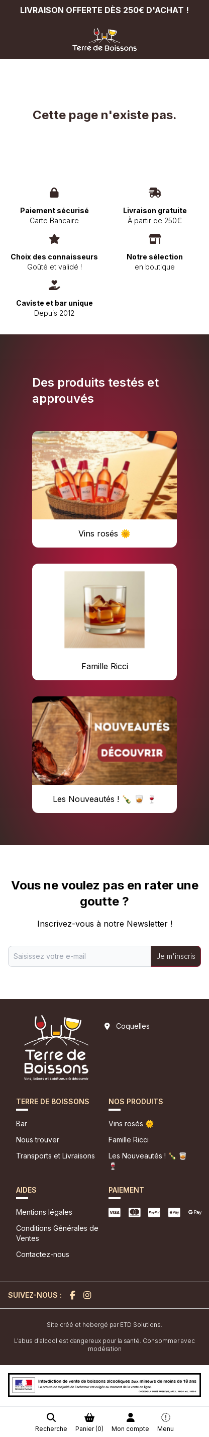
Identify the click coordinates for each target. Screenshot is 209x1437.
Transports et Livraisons (55, 1155)
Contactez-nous (42, 1254)
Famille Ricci (129, 1139)
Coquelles (133, 1026)
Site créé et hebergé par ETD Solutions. (104, 1324)
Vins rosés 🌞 (131, 1123)
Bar (21, 1123)
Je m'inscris (175, 956)
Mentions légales (44, 1212)
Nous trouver (37, 1139)
